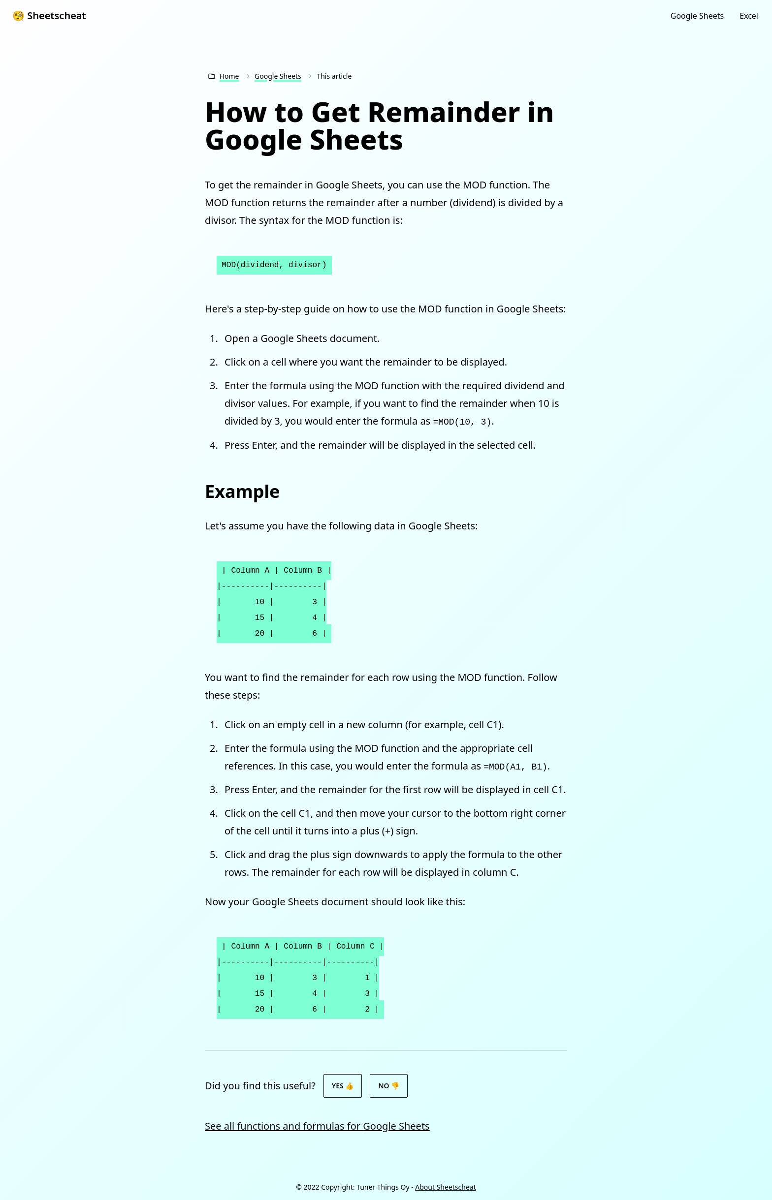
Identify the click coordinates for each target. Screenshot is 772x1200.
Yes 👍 (343, 1085)
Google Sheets (697, 15)
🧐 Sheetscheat (49, 15)
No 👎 (388, 1085)
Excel (749, 15)
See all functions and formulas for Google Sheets (317, 1126)
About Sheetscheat (445, 1187)
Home (229, 76)
